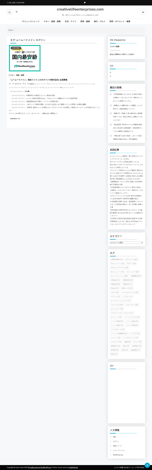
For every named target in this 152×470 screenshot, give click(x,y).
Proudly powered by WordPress (40, 467)
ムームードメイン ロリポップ (37, 87)
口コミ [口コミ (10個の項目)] (137, 342)
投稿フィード (117, 446)
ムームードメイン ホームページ (66, 84)
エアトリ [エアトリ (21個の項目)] (115, 296)
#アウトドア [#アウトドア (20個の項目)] (131, 259)
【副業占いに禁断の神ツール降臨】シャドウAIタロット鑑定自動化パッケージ (127, 107)
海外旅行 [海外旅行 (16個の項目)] (136, 346)
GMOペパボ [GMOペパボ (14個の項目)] (127, 288)
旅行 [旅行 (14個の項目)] (126, 346)
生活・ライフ (70, 21)
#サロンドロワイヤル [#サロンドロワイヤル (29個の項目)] (119, 267)
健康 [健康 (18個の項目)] (128, 342)
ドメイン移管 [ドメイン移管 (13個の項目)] (117, 325)
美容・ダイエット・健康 (119, 21)
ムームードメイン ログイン (18, 87)
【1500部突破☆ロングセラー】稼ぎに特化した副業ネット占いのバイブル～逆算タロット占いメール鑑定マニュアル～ (128, 97)
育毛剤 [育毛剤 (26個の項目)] (114, 350)
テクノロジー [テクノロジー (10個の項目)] (117, 309)
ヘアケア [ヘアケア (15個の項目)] (135, 333)
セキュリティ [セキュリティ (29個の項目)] (132, 305)
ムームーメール (68, 87)
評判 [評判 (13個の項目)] (125, 350)
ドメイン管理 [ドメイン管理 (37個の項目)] (132, 325)
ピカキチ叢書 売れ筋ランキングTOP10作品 (129, 467)
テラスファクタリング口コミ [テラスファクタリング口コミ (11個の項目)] (122, 313)
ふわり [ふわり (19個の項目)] (114, 292)
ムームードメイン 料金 (55, 87)
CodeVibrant (73, 467)
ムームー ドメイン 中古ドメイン (45, 84)
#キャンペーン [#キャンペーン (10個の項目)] (117, 263)
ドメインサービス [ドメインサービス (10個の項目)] (132, 317)
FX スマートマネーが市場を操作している (124, 162)
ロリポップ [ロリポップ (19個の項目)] (116, 342)
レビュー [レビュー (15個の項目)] (115, 338)
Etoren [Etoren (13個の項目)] (114, 288)
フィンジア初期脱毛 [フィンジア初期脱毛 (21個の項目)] (119, 333)
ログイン (116, 441)
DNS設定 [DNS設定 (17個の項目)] (127, 284)
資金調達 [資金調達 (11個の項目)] (135, 350)
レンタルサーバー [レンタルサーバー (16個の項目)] (130, 338)
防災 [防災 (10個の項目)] (114, 354)
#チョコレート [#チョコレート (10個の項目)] (117, 272)
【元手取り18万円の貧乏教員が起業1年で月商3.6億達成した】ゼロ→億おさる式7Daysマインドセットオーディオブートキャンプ (126, 221)
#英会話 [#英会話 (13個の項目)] (115, 280)
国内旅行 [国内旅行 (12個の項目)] (115, 346)
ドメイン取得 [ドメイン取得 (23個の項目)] (117, 321)
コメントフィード (119, 450)
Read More (13, 118)
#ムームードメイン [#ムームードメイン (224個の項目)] (119, 276)
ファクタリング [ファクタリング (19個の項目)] (117, 329)
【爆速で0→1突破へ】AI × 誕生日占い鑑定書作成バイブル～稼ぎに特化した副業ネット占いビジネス (127, 116)
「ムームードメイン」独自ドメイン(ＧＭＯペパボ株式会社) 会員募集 (38, 80)
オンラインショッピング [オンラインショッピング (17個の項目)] (120, 300)
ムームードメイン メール (86, 84)
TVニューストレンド (30, 21)
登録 (114, 437)
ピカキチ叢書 (114, 46)
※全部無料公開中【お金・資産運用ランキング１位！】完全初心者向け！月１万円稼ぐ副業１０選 (126, 204)
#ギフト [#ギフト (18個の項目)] (131, 263)
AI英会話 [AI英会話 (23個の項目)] (115, 284)
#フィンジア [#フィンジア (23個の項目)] (133, 272)
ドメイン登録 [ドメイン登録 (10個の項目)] (132, 321)
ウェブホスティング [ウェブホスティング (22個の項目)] (130, 292)
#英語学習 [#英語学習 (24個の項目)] (128, 280)
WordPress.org (118, 455)
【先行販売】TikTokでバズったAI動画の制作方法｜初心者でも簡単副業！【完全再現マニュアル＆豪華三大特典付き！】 (127, 128)
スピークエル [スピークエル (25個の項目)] (117, 305)
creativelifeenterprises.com (80, 9)
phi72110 (18, 84)
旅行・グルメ (99, 21)
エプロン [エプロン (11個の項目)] (127, 296)
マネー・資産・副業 (52, 21)
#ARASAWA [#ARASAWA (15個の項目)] (116, 259)
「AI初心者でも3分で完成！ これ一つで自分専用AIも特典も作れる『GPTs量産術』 (127, 137)
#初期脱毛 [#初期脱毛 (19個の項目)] (136, 276)
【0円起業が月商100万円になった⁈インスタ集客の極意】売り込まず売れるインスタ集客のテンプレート (126, 213)
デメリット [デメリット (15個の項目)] (116, 317)
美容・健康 (85, 21)
